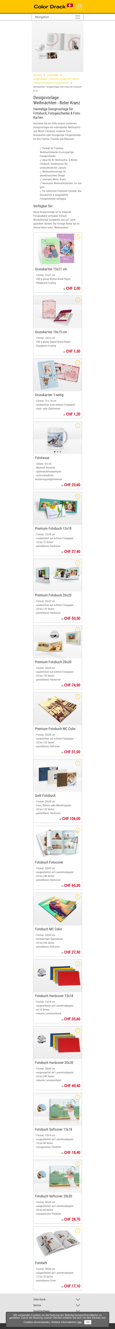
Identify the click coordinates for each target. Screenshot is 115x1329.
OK (88, 1322)
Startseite (37, 75)
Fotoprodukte (53, 75)
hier (79, 1322)
